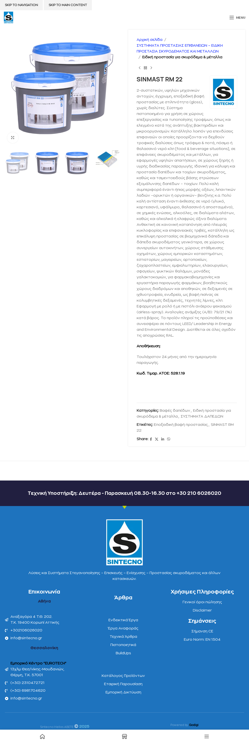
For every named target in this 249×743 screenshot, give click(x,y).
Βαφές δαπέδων (175, 410)
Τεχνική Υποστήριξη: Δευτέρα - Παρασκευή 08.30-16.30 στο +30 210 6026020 (124, 493)
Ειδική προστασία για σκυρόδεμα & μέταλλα (182, 57)
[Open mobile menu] (237, 17)
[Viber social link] (169, 439)
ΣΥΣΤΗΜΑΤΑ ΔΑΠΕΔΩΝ (202, 416)
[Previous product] (139, 68)
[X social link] (156, 439)
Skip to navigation (21, 5)
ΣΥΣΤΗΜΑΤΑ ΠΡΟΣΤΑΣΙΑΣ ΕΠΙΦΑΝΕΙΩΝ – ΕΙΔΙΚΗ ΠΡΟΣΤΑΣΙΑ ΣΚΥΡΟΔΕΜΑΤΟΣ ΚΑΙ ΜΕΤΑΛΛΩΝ (180, 48)
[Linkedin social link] (163, 439)
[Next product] (151, 68)
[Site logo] (8, 17)
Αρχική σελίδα (149, 40)
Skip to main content (68, 5)
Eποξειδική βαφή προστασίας (181, 425)
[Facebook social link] (150, 439)
